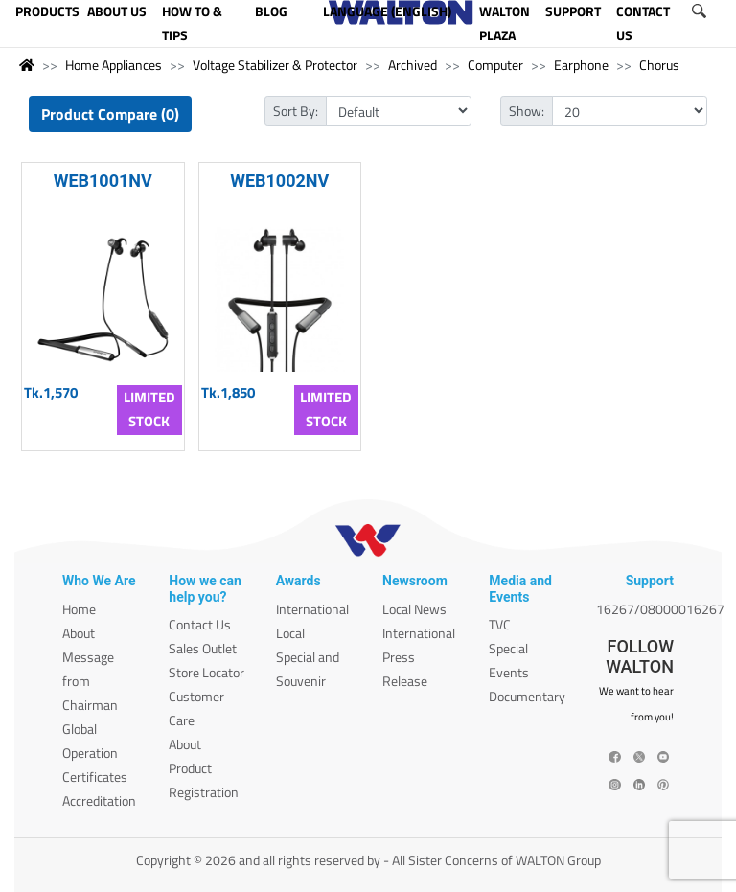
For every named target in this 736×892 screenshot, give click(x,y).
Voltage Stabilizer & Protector (275, 65)
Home (79, 609)
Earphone (581, 65)
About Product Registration (204, 768)
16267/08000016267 (660, 609)
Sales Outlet (203, 648)
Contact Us (200, 624)
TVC (500, 624)
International (312, 609)
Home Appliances (113, 65)
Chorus (659, 65)
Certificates (94, 776)
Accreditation (99, 800)
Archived (412, 65)
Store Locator (206, 672)
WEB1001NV (103, 181)
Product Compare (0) (110, 114)
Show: (526, 111)
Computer (495, 65)
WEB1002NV (279, 181)
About (78, 633)
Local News (414, 609)
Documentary (527, 696)
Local (290, 633)
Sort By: (295, 111)
